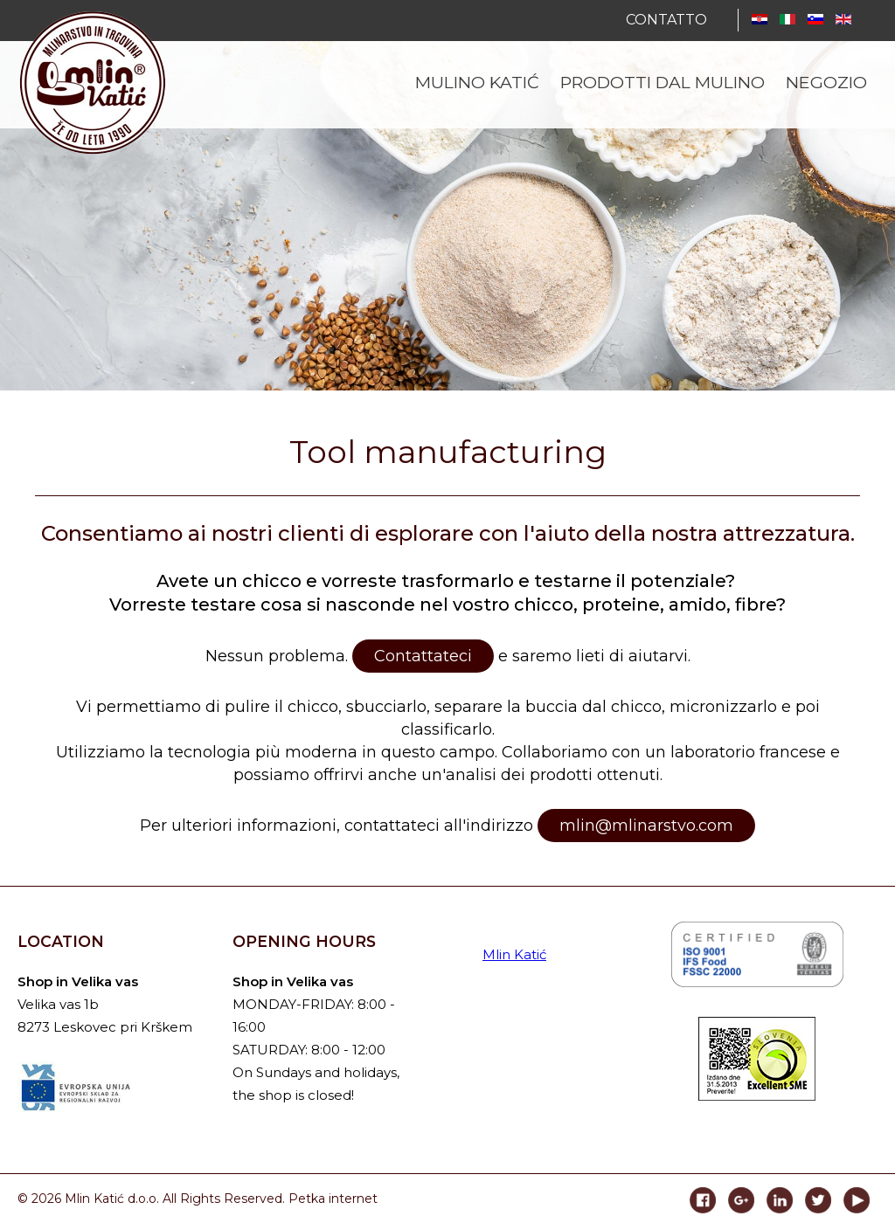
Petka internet (333, 1198)
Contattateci (423, 656)
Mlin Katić (514, 954)
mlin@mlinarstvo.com (646, 825)
